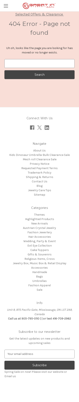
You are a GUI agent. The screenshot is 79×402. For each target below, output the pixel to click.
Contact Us (39, 181)
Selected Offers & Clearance (39, 14)
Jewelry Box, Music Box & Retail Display (39, 263)
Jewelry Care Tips (39, 190)
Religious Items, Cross (39, 259)
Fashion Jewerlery (39, 232)
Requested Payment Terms (39, 168)
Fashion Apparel (39, 285)
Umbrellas (39, 281)
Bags (39, 276)
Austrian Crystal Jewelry (39, 228)
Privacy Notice (39, 164)
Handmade (39, 272)
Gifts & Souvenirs (40, 254)
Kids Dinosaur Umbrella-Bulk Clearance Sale (39, 155)
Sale (39, 290)
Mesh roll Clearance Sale (39, 159)
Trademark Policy (39, 172)
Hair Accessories (39, 237)
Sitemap (39, 194)
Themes (39, 214)
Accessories (39, 267)
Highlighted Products (39, 219)
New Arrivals (39, 223)
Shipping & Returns (39, 177)
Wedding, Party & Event (39, 241)
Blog (39, 186)
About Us (39, 150)
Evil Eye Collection (39, 245)
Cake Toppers (39, 250)
